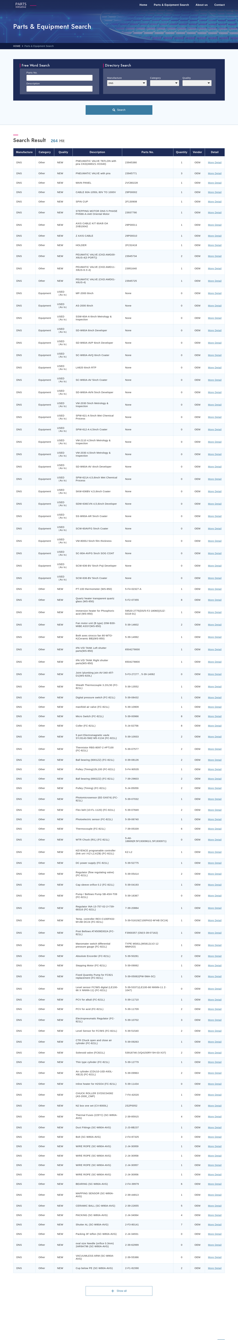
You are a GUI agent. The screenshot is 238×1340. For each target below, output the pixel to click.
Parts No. (32, 72)
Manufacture (114, 77)
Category (155, 77)
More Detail (214, 162)
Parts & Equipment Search (171, 4)
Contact (219, 4)
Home (143, 4)
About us (202, 4)
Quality (186, 77)
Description (33, 83)
